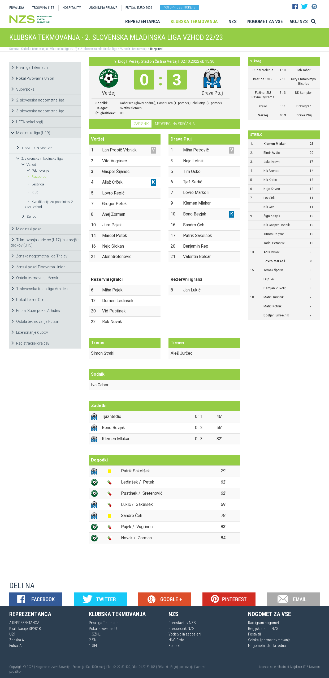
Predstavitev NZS (182, 622)
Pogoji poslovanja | (183, 667)
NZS (232, 21)
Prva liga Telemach (29, 67)
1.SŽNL (95, 634)
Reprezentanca (142, 21)
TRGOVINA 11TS (43, 8)
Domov (13, 49)
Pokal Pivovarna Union (32, 78)
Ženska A (16, 640)
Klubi (33, 192)
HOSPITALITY (72, 8)
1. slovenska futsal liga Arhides (39, 289)
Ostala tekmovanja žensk (34, 278)
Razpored (156, 49)
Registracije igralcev (30, 343)
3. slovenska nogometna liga (37, 111)
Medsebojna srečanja (175, 123)
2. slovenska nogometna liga (37, 100)
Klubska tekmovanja (194, 21)
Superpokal (23, 89)
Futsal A (15, 645)
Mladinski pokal (26, 229)
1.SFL (93, 645)
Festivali (254, 634)
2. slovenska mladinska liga (98, 49)
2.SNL (93, 640)
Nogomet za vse (265, 21)
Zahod (28, 216)
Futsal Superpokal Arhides (35, 310)
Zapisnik (141, 123)
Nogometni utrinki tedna (267, 645)
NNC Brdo (176, 640)
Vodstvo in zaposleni (184, 634)
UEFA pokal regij (27, 122)
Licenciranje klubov (29, 332)
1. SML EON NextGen (34, 148)
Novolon (314, 667)
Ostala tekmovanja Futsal (35, 321)
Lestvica (35, 184)
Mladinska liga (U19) (63, 49)
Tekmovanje (139, 49)
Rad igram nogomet (263, 622)
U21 (12, 634)
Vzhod (124, 49)
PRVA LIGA (16, 8)
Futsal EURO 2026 (138, 8)
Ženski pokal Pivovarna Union (38, 267)
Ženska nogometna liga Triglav (39, 256)
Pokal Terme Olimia (30, 300)
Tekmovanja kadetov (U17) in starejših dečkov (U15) (45, 242)
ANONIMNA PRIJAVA (103, 8)
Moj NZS (298, 21)
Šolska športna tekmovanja (269, 640)
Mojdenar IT (298, 667)
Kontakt (174, 645)
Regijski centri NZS (263, 628)
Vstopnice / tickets (179, 7)
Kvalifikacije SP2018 (25, 628)
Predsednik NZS (181, 628)
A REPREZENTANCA (24, 622)
